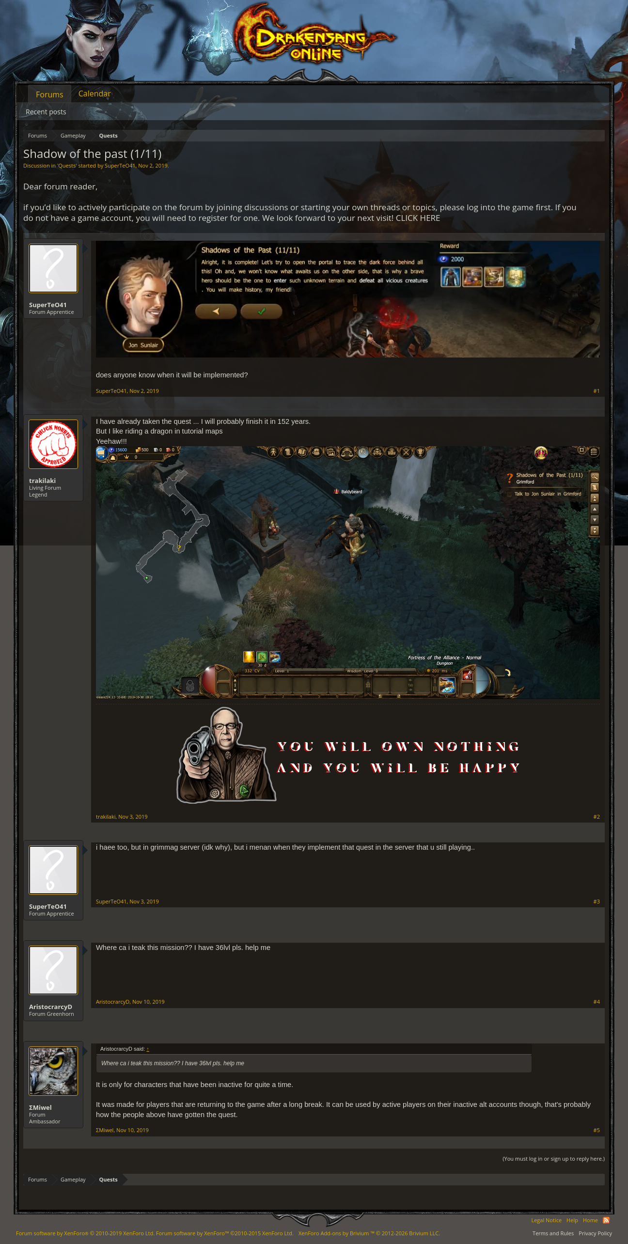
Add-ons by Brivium (369, 1233)
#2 (597, 816)
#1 (597, 391)
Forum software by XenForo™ (225, 1233)
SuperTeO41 (120, 165)
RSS (606, 1220)
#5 (597, 1130)
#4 (597, 1001)
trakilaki (42, 480)
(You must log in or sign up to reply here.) (553, 1158)
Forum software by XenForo (85, 1233)
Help (572, 1220)
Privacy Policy (595, 1233)
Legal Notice (546, 1220)
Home (590, 1220)
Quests (67, 165)
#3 (597, 901)
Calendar (94, 93)
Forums (49, 94)
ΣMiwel (40, 1107)
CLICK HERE (418, 217)
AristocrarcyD (50, 1007)
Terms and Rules (553, 1233)
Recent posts (46, 111)
